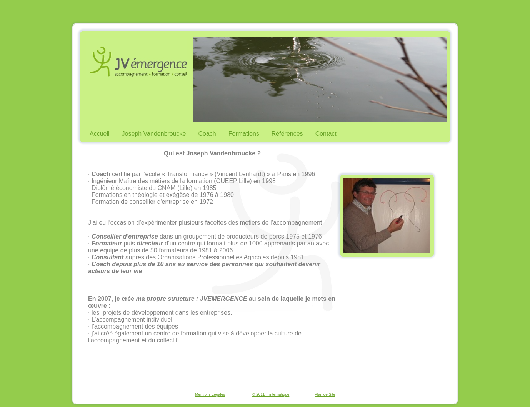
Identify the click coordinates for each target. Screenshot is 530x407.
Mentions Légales (210, 394)
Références (287, 133)
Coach (207, 133)
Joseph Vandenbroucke (154, 133)
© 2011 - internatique (270, 394)
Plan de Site (325, 394)
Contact (326, 133)
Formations (243, 133)
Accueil (100, 133)
